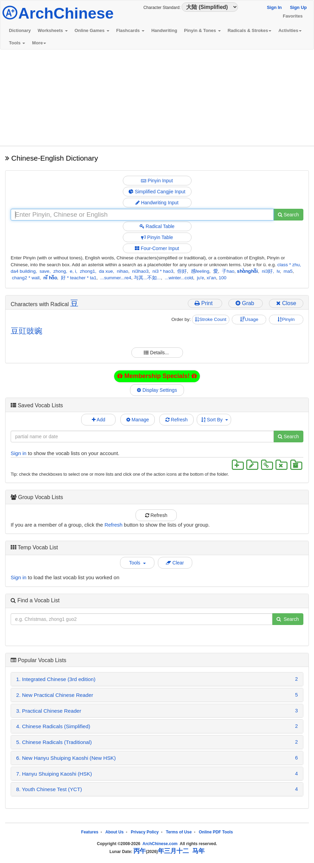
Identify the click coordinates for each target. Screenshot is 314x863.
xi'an (211, 277)
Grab (246, 303)
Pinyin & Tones (202, 30)
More (39, 42)
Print (205, 303)
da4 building (23, 271)
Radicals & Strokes (250, 30)
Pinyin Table (157, 237)
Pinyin (286, 319)
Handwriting (164, 30)
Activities (290, 30)
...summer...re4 (115, 277)
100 (223, 277)
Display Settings (157, 390)
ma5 (288, 271)
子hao (228, 271)
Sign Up (298, 7)
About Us (114, 832)
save (45, 271)
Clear (175, 562)
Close (286, 303)
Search (288, 214)
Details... (157, 352)
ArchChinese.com (159, 843)
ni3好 (267, 271)
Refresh (176, 419)
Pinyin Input (157, 180)
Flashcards (130, 30)
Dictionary (20, 30)
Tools (17, 42)
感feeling (200, 271)
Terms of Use (179, 832)
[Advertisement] (157, 98)
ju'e (200, 277)
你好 (182, 271)
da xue (106, 271)
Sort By (214, 419)
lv (278, 271)
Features (89, 832)
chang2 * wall (26, 277)
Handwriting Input (157, 202)
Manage (137, 419)
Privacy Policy (145, 832)
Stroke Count (210, 319)
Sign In (274, 7)
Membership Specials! (157, 376)
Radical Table (157, 226)
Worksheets (53, 30)
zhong (59, 271)
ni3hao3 (140, 271)
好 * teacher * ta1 (78, 277)
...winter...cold (179, 277)
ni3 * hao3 (162, 271)
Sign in (18, 453)
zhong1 (87, 271)
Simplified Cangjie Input (157, 191)
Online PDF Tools (216, 832)
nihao (122, 271)
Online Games (92, 30)
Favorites (293, 16)
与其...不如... (147, 277)
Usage (249, 319)
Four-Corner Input (157, 248)
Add (98, 419)
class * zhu (288, 264)
